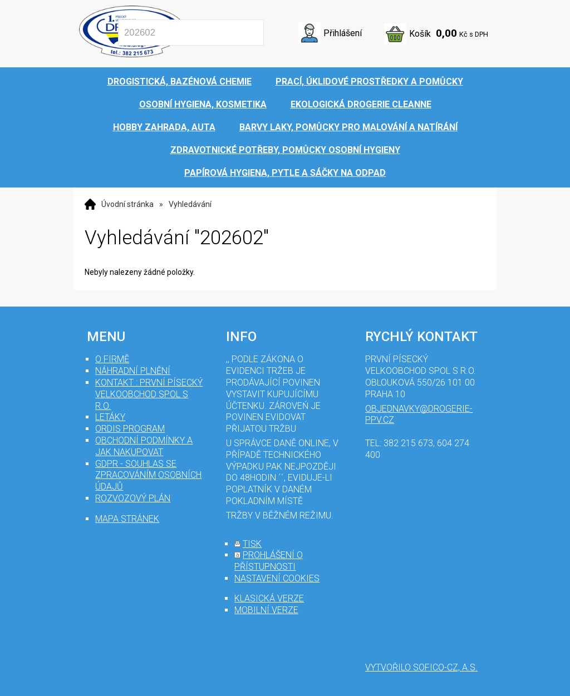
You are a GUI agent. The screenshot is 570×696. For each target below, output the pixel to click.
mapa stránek (127, 519)
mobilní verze (266, 610)
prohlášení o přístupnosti (268, 561)
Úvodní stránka (127, 204)
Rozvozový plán (132, 498)
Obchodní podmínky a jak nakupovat (144, 446)
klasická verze (269, 598)
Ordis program (130, 428)
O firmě (112, 359)
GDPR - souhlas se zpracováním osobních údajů (148, 475)
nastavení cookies (277, 578)
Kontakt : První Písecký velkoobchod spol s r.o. (149, 394)
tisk (252, 544)
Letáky (110, 417)
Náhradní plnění (132, 371)
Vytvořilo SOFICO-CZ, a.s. (421, 667)
